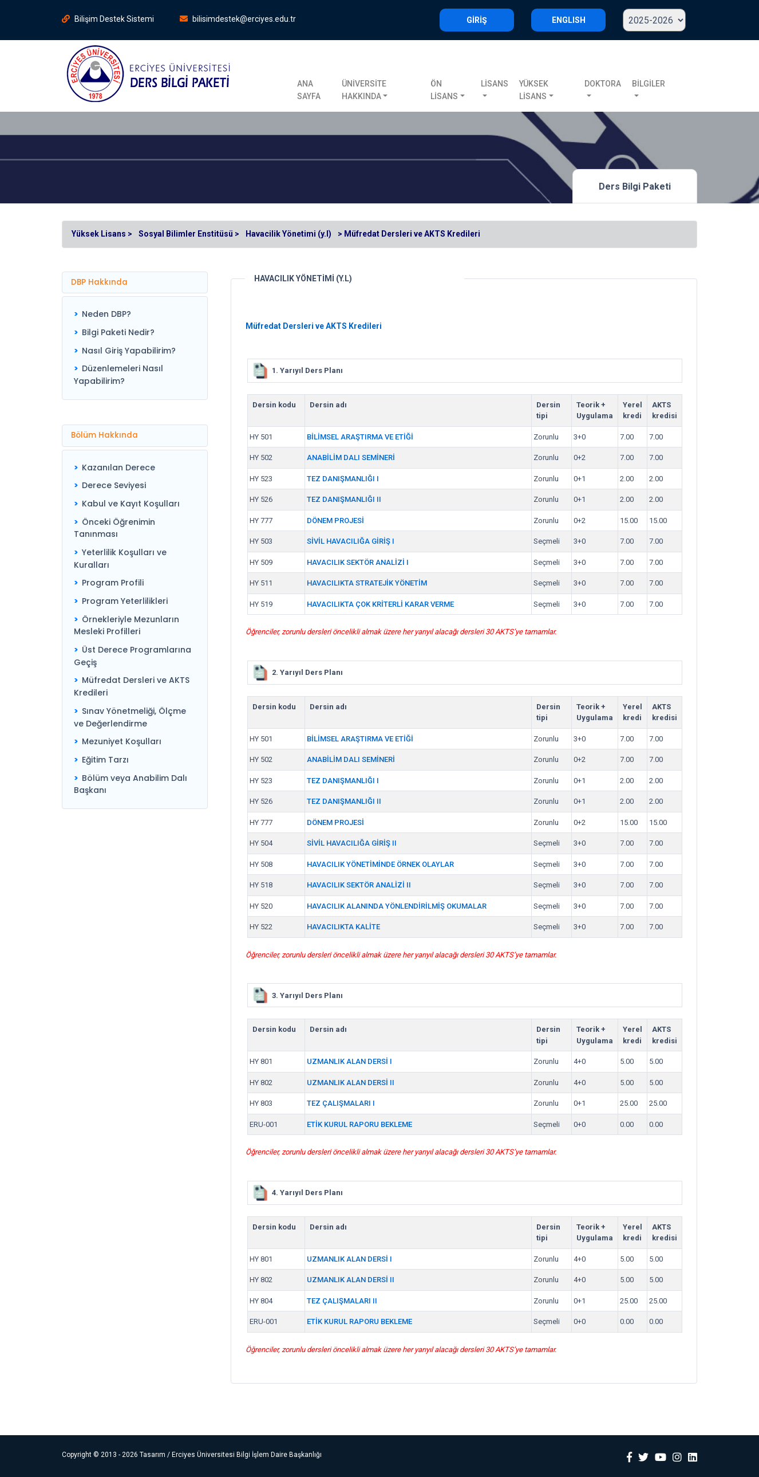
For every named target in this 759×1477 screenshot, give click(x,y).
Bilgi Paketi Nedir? (118, 332)
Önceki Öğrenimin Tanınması (114, 528)
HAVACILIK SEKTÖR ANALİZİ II (359, 885)
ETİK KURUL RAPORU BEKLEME (359, 1124)
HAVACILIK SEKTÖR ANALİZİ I (358, 562)
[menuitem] (135, 314)
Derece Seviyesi (114, 485)
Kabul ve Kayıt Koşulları (131, 503)
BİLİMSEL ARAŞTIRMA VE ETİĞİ (360, 437)
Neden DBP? (106, 314)
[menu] (135, 347)
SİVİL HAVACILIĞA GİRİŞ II (352, 843)
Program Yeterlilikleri (125, 601)
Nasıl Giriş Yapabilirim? (129, 350)
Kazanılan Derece (118, 467)
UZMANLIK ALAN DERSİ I (349, 1061)
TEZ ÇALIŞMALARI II (342, 1301)
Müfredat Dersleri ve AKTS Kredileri (131, 686)
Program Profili (113, 582)
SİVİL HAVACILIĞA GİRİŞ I (350, 541)
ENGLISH (569, 20)
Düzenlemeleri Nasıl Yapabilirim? (118, 375)
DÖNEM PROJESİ (335, 520)
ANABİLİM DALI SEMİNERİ (351, 457)
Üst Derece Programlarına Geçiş (132, 656)
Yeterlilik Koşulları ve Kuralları (120, 559)
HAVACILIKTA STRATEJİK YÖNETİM (367, 583)
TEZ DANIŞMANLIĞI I (343, 478)
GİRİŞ (477, 20)
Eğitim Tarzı (105, 759)
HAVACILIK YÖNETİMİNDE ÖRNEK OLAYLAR (380, 864)
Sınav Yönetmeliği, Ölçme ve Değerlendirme (130, 717)
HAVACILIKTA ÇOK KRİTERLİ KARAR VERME (380, 604)
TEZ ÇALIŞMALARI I (341, 1103)
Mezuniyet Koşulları (121, 741)
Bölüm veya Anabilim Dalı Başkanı (130, 784)
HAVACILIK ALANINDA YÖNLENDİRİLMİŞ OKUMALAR (397, 906)
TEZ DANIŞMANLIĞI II (344, 499)
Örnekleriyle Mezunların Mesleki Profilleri (126, 626)
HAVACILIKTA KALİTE (343, 926)
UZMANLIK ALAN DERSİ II (350, 1082)
